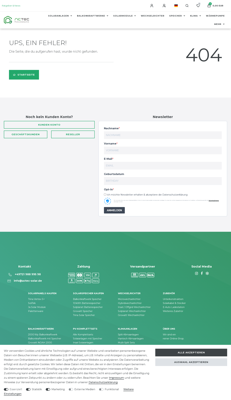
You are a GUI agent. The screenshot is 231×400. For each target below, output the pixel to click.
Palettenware (35, 311)
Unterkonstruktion (173, 299)
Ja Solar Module (37, 307)
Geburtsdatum (114, 174)
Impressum (116, 377)
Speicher (176, 16)
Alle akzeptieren (191, 352)
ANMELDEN (114, 210)
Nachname (111, 128)
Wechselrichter (152, 16)
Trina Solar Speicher (84, 315)
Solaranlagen (59, 16)
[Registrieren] (165, 5)
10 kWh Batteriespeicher (86, 303)
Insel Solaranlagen (83, 342)
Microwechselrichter (129, 299)
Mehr (218, 24)
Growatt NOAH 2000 (40, 342)
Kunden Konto (49, 124)
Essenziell (16, 389)
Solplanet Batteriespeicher (88, 307)
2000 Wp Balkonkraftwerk (42, 334)
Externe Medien (84, 389)
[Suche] (187, 6)
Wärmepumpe (215, 16)
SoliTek (32, 303)
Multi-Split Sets (126, 342)
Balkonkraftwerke (91, 16)
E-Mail (108, 158)
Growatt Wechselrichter (131, 315)
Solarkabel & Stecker (174, 303)
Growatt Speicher (83, 311)
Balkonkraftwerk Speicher (87, 299)
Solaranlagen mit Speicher (87, 338)
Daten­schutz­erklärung (103, 382)
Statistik (37, 389)
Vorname (110, 143)
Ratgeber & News (11, 5)
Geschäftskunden (26, 134)
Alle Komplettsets (83, 334)
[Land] (176, 6)
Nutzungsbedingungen (214, 200)
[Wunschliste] (198, 5)
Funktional (112, 389)
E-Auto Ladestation (174, 307)
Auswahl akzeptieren (191, 362)
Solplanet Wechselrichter (132, 311)
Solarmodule (123, 16)
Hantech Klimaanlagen (131, 338)
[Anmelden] (152, 5)
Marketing (58, 389)
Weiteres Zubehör (173, 311)
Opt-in (108, 189)
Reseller (73, 134)
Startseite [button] (24, 74)
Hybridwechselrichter (130, 303)
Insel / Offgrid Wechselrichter (134, 307)
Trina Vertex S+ (36, 299)
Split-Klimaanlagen (128, 334)
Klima (194, 16)
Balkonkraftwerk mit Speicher (44, 338)
